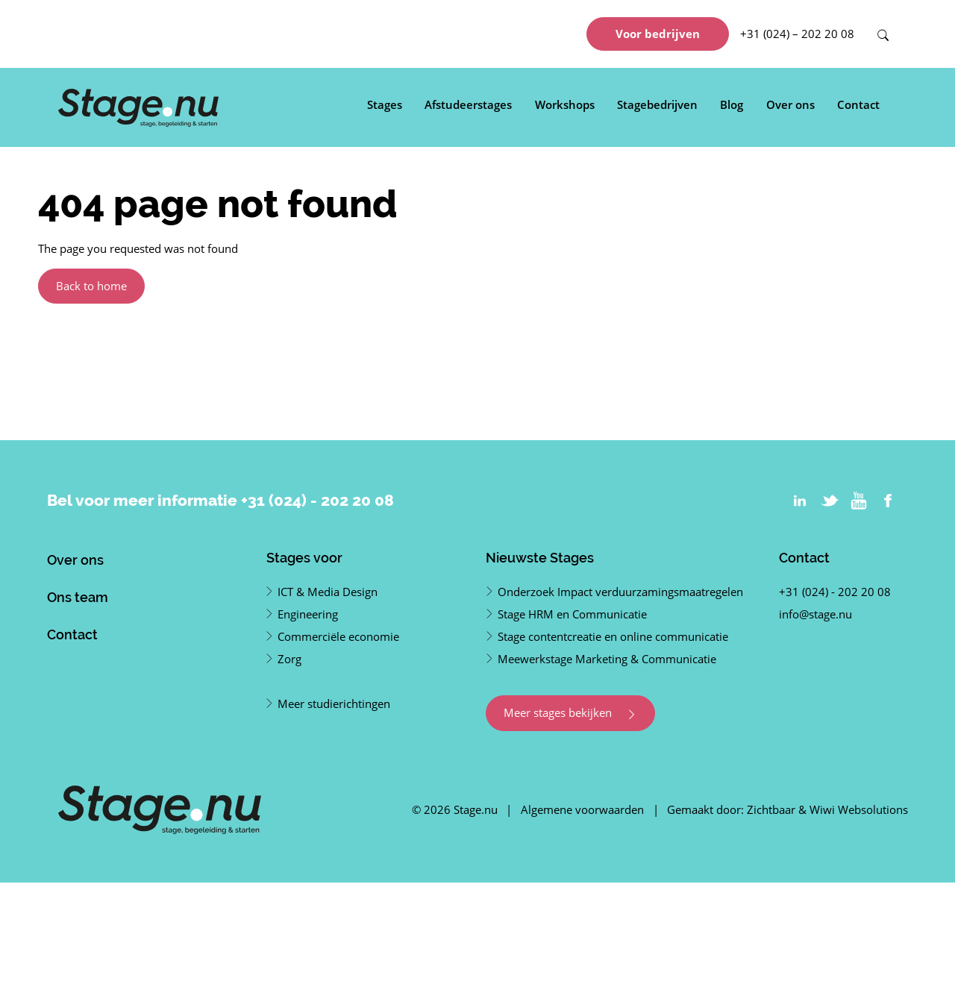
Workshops (565, 104)
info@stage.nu (815, 614)
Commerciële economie (338, 636)
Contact (858, 104)
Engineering (308, 614)
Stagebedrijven (657, 104)
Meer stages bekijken (570, 712)
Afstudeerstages (468, 104)
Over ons (790, 104)
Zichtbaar (771, 809)
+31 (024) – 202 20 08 (797, 33)
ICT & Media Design (328, 591)
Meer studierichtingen (334, 703)
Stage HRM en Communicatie (572, 614)
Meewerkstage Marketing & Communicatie (607, 658)
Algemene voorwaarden (582, 809)
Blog (731, 104)
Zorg (289, 658)
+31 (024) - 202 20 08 (317, 500)
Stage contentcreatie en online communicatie (613, 636)
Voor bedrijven (658, 33)
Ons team (77, 597)
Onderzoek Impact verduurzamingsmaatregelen (620, 591)
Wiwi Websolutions (859, 809)
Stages (384, 104)
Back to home (91, 285)
